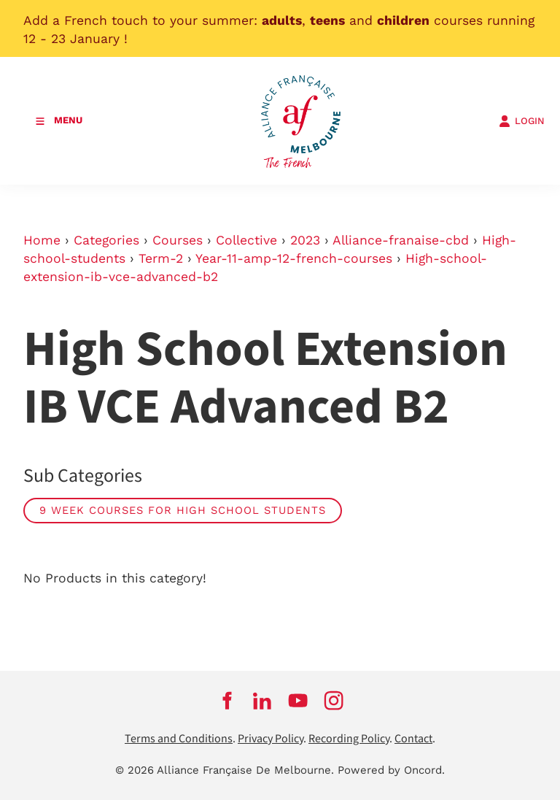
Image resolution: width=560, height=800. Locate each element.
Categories (106, 240)
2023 (305, 240)
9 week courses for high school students (182, 510)
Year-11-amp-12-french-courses (293, 258)
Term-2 (161, 258)
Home (42, 240)
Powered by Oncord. (391, 770)
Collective (246, 240)
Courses (177, 240)
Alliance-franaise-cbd (400, 240)
